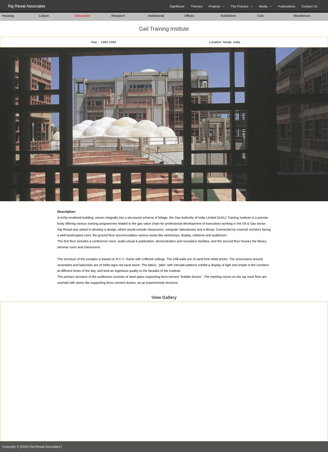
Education (83, 15)
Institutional (156, 15)
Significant (177, 6)
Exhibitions (228, 15)
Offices (189, 15)
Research (118, 15)
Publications (286, 6)
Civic (260, 15)
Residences (302, 15)
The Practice (239, 6)
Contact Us (309, 6)
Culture (43, 15)
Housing (8, 15)
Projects (214, 6)
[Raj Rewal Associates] (27, 6)
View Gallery (164, 297)
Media (263, 6)
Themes (196, 6)
